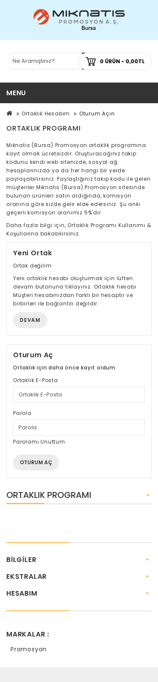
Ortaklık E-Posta (35, 380)
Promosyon (29, 649)
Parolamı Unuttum (39, 441)
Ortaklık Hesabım (45, 113)
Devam (30, 320)
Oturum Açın (97, 113)
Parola (22, 413)
